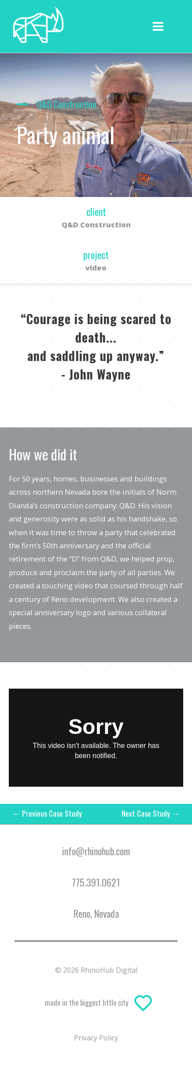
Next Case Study (151, 813)
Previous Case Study (47, 813)
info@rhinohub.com (96, 851)
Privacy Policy (96, 1038)
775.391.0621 (96, 882)
